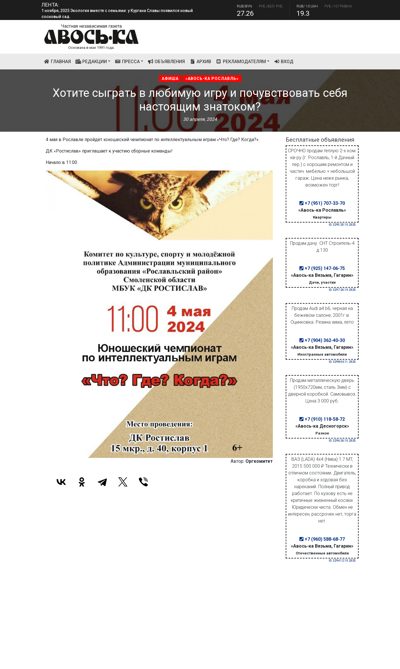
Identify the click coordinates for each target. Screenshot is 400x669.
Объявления (166, 61)
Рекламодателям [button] (241, 61)
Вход (284, 61)
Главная (58, 61)
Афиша (170, 78)
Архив (200, 61)
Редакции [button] (91, 61)
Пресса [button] (127, 61)
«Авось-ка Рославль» (212, 78)
